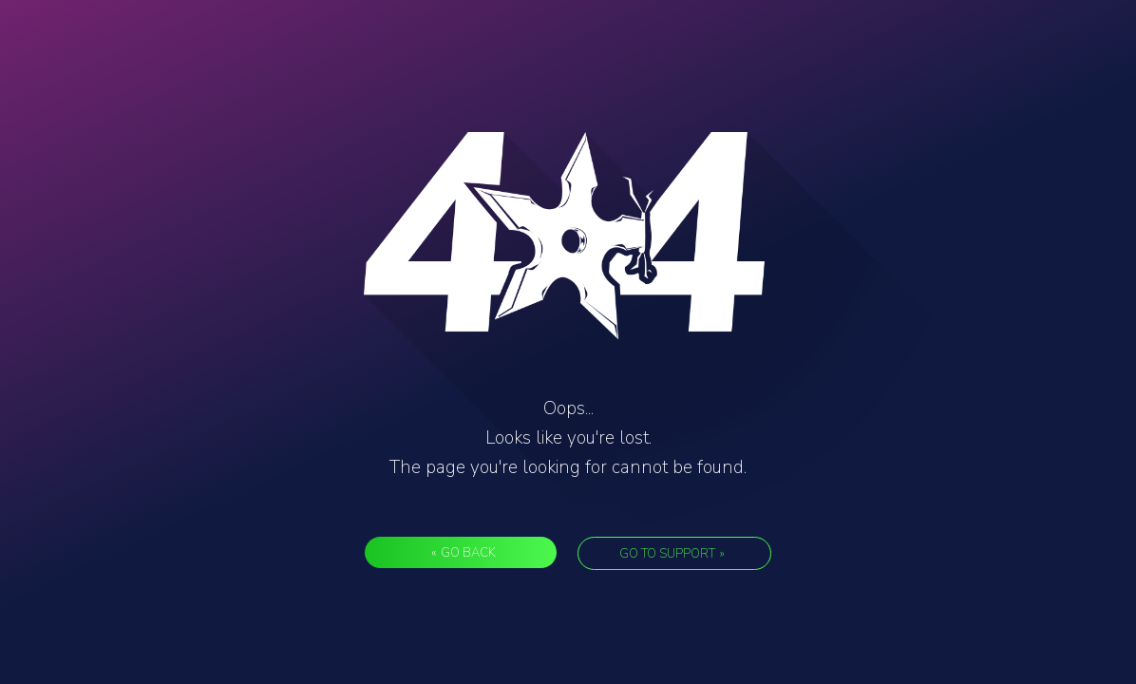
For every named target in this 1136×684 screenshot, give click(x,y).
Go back (463, 552)
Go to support (672, 553)
